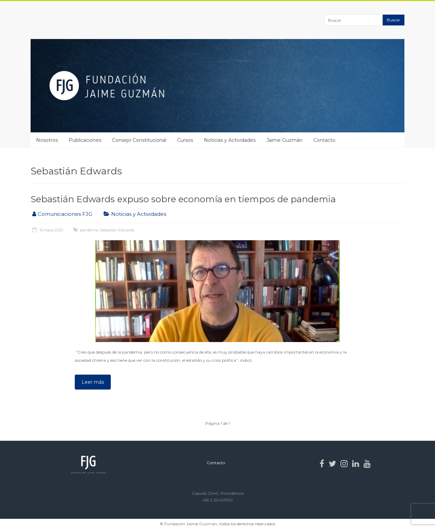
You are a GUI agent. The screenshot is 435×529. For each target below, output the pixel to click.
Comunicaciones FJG (65, 214)
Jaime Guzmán (284, 140)
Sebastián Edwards (117, 230)
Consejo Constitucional (139, 140)
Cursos (185, 140)
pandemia (89, 230)
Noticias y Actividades (230, 140)
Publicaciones (85, 140)
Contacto (324, 140)
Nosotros (47, 140)
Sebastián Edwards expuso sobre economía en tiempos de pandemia (183, 199)
